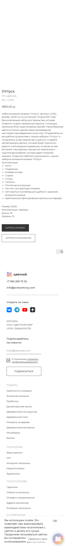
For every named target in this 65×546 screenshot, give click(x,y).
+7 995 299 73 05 (17, 281)
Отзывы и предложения (21, 498)
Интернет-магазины (19, 508)
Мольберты (13, 433)
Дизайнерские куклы (19, 406)
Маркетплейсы (15, 468)
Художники (13, 474)
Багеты (11, 438)
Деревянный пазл (17, 417)
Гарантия (12, 487)
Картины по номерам (19, 391)
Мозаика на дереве (18, 422)
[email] (24, 351)
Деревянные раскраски (21, 427)
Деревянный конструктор (22, 412)
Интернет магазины (18, 463)
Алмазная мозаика (12, 216)
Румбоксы (12, 401)
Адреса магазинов (17, 503)
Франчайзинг (15, 453)
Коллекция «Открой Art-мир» (40, 216)
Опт (9, 458)
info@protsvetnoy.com (21, 288)
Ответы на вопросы (18, 492)
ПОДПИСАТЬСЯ (23, 371)
